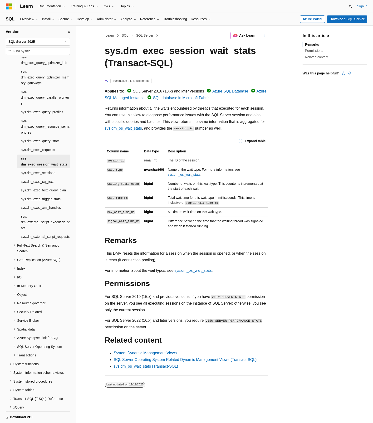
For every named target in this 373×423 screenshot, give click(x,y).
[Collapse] (69, 32)
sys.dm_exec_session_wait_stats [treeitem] (44, 145)
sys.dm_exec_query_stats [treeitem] (40, 124)
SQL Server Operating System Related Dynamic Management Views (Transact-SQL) (185, 360)
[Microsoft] (9, 6)
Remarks (312, 44)
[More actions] (264, 35)
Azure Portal (312, 19)
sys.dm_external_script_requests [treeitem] (45, 220)
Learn (110, 35)
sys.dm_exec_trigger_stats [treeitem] (41, 183)
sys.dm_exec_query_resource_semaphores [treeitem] (45, 110)
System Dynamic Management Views (145, 353)
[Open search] (350, 6)
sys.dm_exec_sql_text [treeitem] (37, 165)
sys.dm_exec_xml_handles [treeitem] (41, 191)
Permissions (314, 51)
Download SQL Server (347, 19)
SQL (125, 35)
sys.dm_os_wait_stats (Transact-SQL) (146, 366)
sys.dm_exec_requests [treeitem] (38, 133)
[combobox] (38, 42)
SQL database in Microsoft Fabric (181, 98)
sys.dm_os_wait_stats (123, 128)
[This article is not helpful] (349, 73)
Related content (316, 57)
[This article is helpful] (343, 73)
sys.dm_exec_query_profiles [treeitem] (42, 95)
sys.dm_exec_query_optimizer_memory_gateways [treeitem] (45, 60)
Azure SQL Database (230, 91)
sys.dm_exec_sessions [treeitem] (38, 156)
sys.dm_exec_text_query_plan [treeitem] (43, 174)
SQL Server (144, 35)
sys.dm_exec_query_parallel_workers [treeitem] (45, 81)
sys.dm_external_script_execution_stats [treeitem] (45, 206)
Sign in (362, 6)
